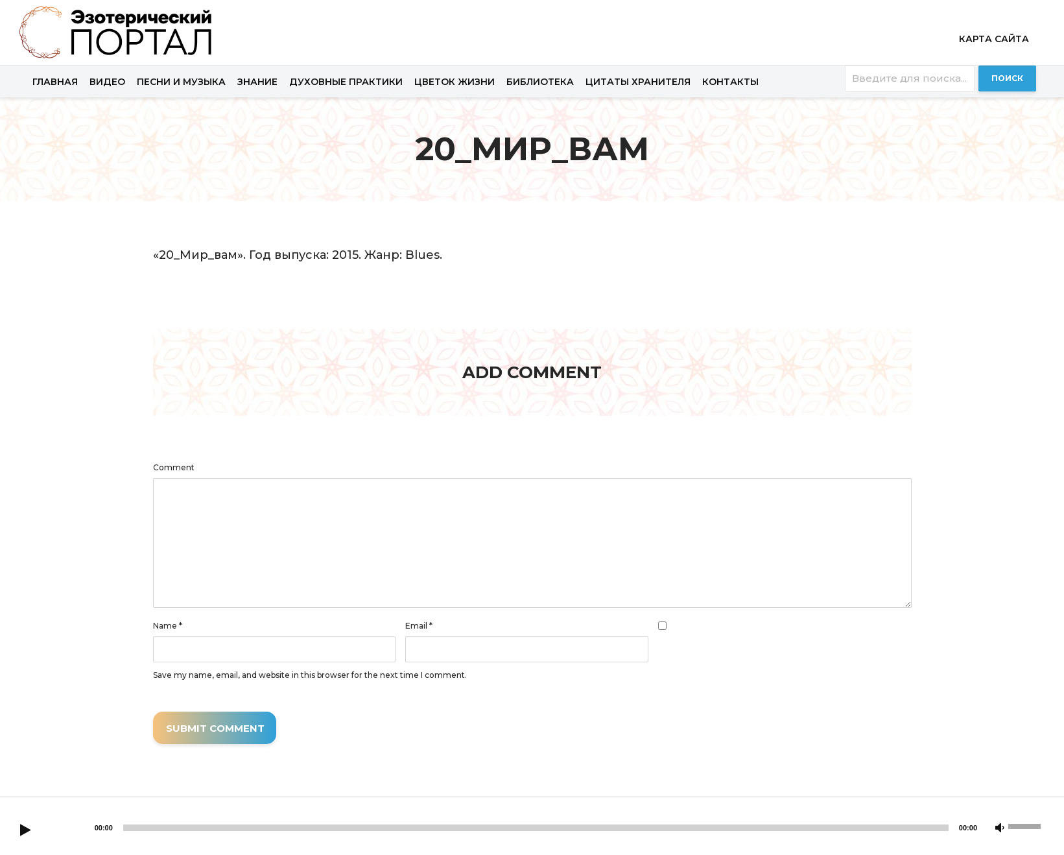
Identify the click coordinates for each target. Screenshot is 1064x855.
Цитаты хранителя (638, 82)
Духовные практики (346, 82)
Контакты (730, 82)
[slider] (536, 828)
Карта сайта (994, 39)
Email (418, 626)
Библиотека (540, 82)
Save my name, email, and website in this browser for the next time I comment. (310, 675)
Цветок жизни (454, 82)
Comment (174, 468)
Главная (55, 82)
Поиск (1007, 78)
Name (167, 626)
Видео (107, 82)
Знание (257, 82)
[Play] (25, 831)
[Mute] (999, 828)
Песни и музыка (181, 82)
